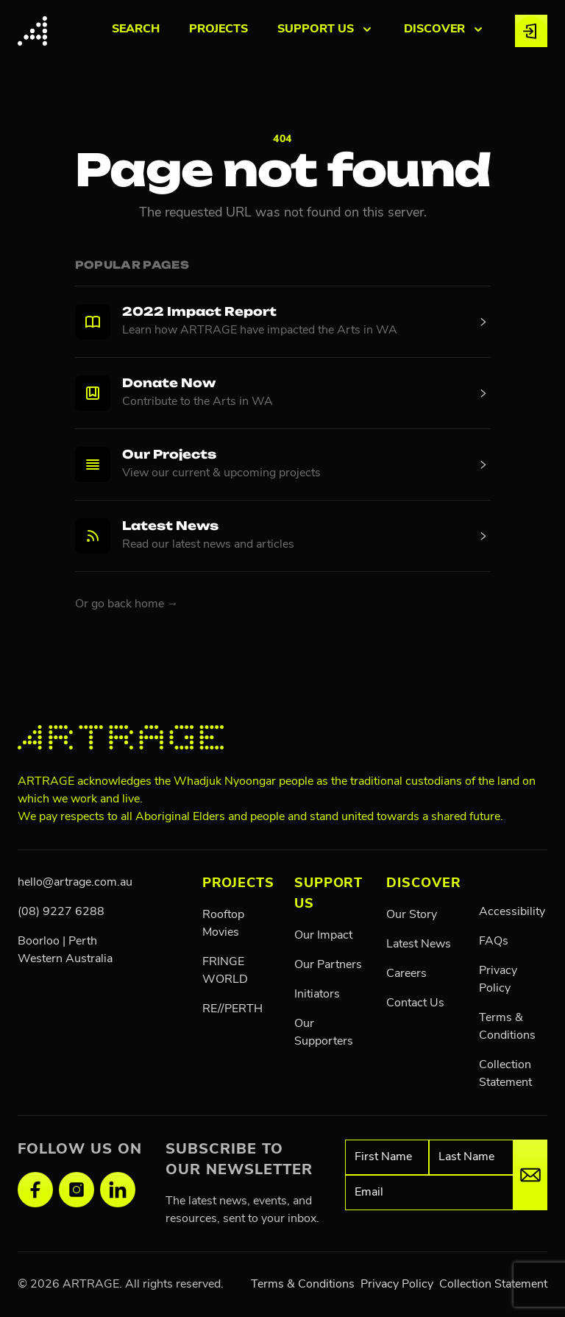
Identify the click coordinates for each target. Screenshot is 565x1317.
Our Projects (169, 456)
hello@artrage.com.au (75, 883)
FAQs (493, 941)
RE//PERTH (232, 1009)
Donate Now (169, 384)
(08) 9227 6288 (61, 912)
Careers (406, 974)
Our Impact (323, 936)
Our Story (411, 915)
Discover (423, 884)
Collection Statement (493, 1284)
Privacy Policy (396, 1284)
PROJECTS (218, 29)
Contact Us (415, 1003)
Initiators (317, 994)
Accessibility (512, 912)
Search (136, 29)
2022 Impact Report (199, 313)
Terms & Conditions (303, 1284)
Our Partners (328, 965)
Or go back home (127, 604)
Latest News (170, 527)
